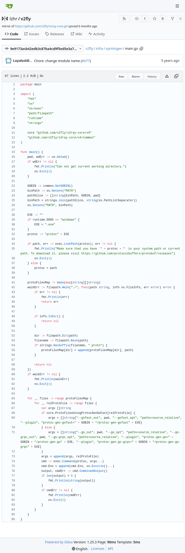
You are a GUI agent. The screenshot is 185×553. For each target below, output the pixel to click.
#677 (86, 60)
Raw (121, 76)
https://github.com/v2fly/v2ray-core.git (41, 26)
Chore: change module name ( (58, 60)
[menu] (80, 548)
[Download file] (167, 76)
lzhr (13, 18)
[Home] (9, 6)
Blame (136, 76)
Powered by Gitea (59, 542)
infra (99, 48)
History (152, 76)
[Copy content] (176, 76)
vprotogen (114, 48)
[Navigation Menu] (178, 6)
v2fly (26, 18)
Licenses (97, 548)
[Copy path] (141, 48)
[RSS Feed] (124, 18)
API (110, 548)
